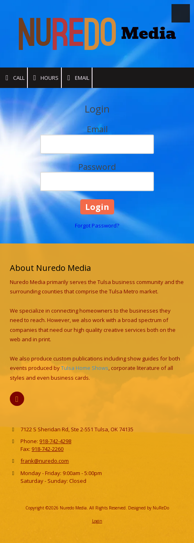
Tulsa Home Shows (84, 368)
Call (13, 78)
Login (97, 521)
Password (97, 166)
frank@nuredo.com (44, 460)
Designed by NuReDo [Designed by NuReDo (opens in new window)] (148, 508)
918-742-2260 (47, 449)
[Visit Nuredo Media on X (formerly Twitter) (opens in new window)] (17, 399)
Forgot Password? (97, 225)
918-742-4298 (55, 441)
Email (76, 78)
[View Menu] (180, 13)
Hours (44, 78)
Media (148, 33)
